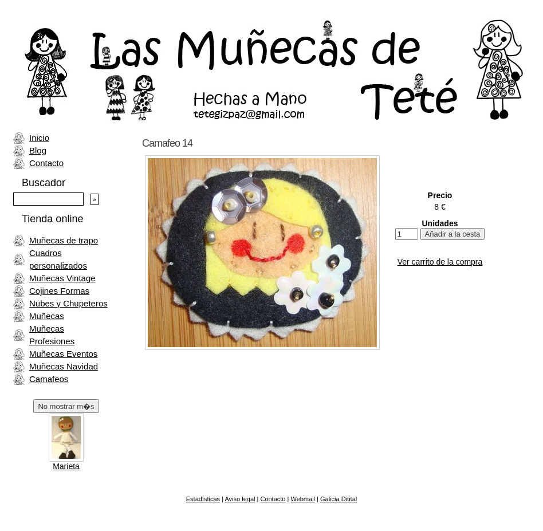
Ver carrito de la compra (440, 261)
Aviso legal (240, 498)
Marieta (66, 466)
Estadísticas (203, 498)
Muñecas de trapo (63, 240)
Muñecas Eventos (63, 354)
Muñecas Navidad (63, 366)
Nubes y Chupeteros (68, 303)
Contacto (46, 163)
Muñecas (46, 316)
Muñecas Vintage (62, 278)
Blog (37, 150)
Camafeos (48, 379)
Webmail (302, 498)
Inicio (39, 138)
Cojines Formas (59, 291)
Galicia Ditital (338, 498)
